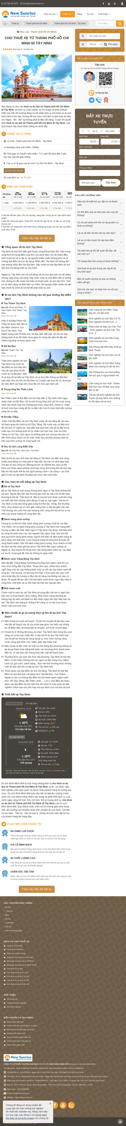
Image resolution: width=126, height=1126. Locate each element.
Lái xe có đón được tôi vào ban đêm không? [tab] (95, 242)
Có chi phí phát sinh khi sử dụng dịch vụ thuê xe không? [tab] (98, 224)
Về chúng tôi (12, 999)
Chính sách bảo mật (15, 1022)
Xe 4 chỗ (18, 195)
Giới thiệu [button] (104, 14)
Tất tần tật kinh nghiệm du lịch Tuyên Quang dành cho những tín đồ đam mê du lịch (98, 398)
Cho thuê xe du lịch (15, 969)
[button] (67, 753)
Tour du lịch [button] (51, 14)
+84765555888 (22, 1089)
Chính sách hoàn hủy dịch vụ (19, 1041)
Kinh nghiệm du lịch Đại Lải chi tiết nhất (98, 357)
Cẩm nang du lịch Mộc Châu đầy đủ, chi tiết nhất (97, 312)
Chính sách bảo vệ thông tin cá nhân (22, 1026)
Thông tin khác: (85, 168)
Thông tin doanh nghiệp (16, 1003)
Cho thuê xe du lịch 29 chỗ (18, 980)
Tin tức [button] (90, 14)
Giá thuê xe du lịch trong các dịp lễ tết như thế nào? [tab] (96, 270)
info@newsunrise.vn (33, 3)
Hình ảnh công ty (14, 1007)
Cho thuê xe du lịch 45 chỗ (18, 984)
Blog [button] (79, 14)
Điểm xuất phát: (85, 147)
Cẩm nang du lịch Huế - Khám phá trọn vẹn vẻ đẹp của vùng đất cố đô (98, 386)
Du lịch (8, 907)
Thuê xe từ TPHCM (15, 949)
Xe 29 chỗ (57, 195)
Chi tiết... (18, 208)
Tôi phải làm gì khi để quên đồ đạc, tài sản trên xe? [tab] (96, 252)
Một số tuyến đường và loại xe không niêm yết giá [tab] (96, 281)
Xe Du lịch (25, 177)
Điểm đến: (83, 157)
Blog (7, 915)
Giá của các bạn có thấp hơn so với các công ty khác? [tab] (97, 291)
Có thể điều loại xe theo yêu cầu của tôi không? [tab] (97, 214)
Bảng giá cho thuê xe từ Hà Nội (20, 957)
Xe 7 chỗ (31, 195)
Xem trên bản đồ (14, 170)
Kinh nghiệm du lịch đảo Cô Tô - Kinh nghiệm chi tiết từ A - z (99, 320)
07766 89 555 (11, 3)
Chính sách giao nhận (16, 1045)
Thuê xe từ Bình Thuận (16, 953)
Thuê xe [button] (67, 14)
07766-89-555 (101, 93)
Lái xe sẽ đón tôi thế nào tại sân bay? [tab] (96, 233)
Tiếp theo (110, 182)
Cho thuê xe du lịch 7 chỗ (17, 973)
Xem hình (79, 1072)
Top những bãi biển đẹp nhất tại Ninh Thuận (99, 349)
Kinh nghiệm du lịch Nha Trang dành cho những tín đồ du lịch (98, 365)
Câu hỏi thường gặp (13, 930)
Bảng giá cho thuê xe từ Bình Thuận (22, 965)
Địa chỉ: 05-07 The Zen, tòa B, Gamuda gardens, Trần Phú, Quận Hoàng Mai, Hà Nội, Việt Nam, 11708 (49, 1085)
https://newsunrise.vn (23, 1097)
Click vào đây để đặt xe (37, 238)
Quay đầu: (105, 136)
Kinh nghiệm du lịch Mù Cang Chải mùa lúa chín (98, 340)
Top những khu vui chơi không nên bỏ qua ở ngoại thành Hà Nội (98, 375)
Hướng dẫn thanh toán (16, 1033)
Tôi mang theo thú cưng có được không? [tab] (98, 261)
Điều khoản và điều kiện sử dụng (20, 1029)
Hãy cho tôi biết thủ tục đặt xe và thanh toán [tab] (97, 203)
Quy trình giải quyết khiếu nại (19, 1037)
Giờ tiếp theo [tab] (31, 703)
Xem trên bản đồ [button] (8, 316)
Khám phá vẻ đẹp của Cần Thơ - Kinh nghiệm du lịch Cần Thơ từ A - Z (99, 330)
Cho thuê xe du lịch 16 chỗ (18, 976)
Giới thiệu (10, 923)
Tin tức (8, 919)
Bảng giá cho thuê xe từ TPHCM (20, 961)
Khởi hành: (83, 136)
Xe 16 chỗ (44, 195)
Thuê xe (9, 911)
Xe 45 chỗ (71, 195)
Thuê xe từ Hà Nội (14, 946)
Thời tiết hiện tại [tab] (14, 703)
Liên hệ (8, 927)
